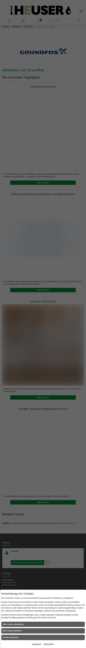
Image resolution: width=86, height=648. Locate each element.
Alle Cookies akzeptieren (13, 624)
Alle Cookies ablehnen (12, 631)
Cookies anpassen (10, 637)
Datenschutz (49, 644)
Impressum (36, 644)
